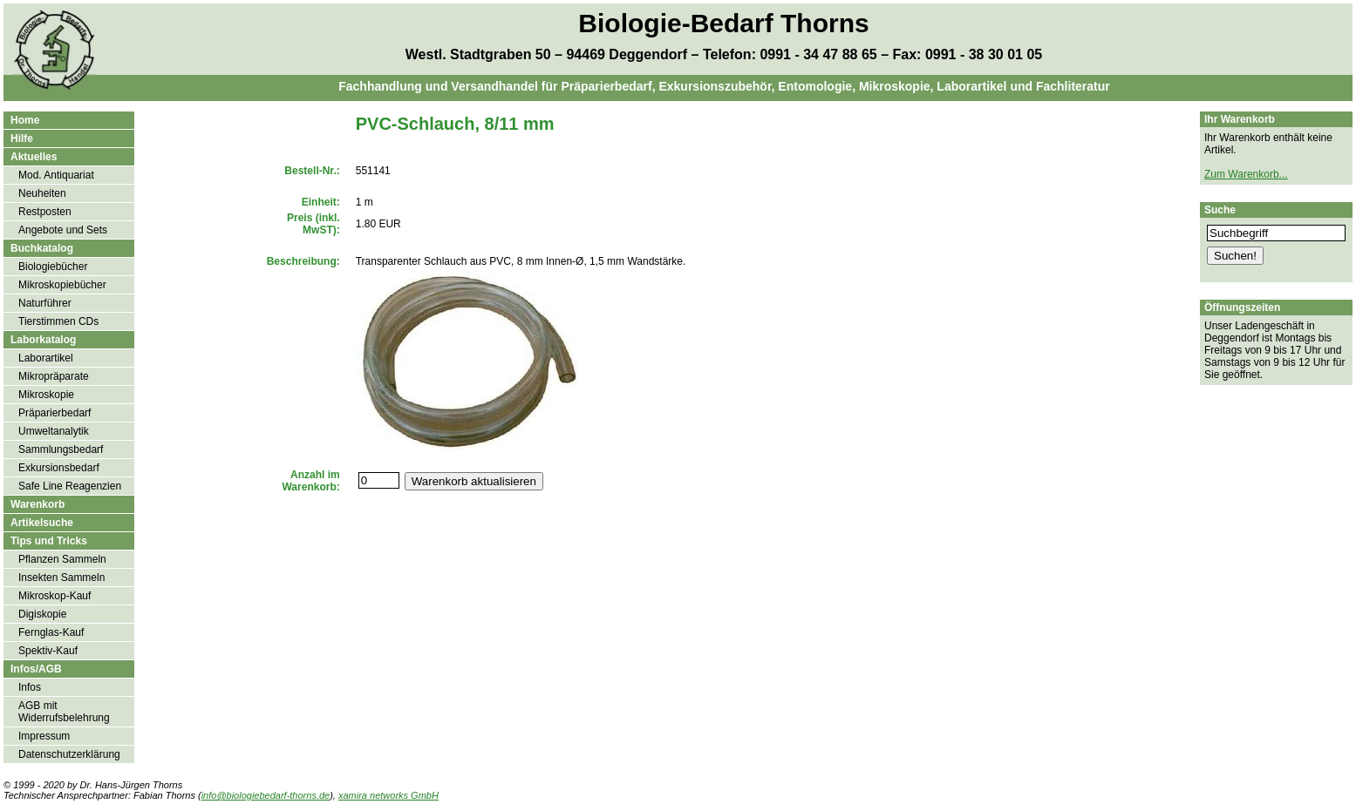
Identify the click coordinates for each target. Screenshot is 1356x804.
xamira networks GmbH (388, 795)
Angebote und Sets (62, 230)
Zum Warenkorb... (1246, 174)
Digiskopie (42, 614)
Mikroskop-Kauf (54, 596)
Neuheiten (42, 193)
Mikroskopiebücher (62, 285)
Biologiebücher (52, 266)
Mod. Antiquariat (56, 175)
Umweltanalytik (53, 431)
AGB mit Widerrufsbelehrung (64, 711)
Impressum (44, 736)
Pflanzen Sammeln (62, 559)
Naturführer (45, 303)
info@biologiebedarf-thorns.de (265, 795)
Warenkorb (37, 504)
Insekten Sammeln (61, 577)
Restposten (45, 212)
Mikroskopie (46, 394)
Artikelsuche (41, 523)
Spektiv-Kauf (48, 651)
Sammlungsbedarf (60, 449)
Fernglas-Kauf (51, 632)
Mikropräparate (53, 376)
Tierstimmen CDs (58, 321)
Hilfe (21, 138)
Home (24, 120)
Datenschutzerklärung (69, 754)
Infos (29, 687)
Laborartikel (45, 358)
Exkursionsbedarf (58, 468)
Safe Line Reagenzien (69, 486)
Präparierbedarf (54, 413)
